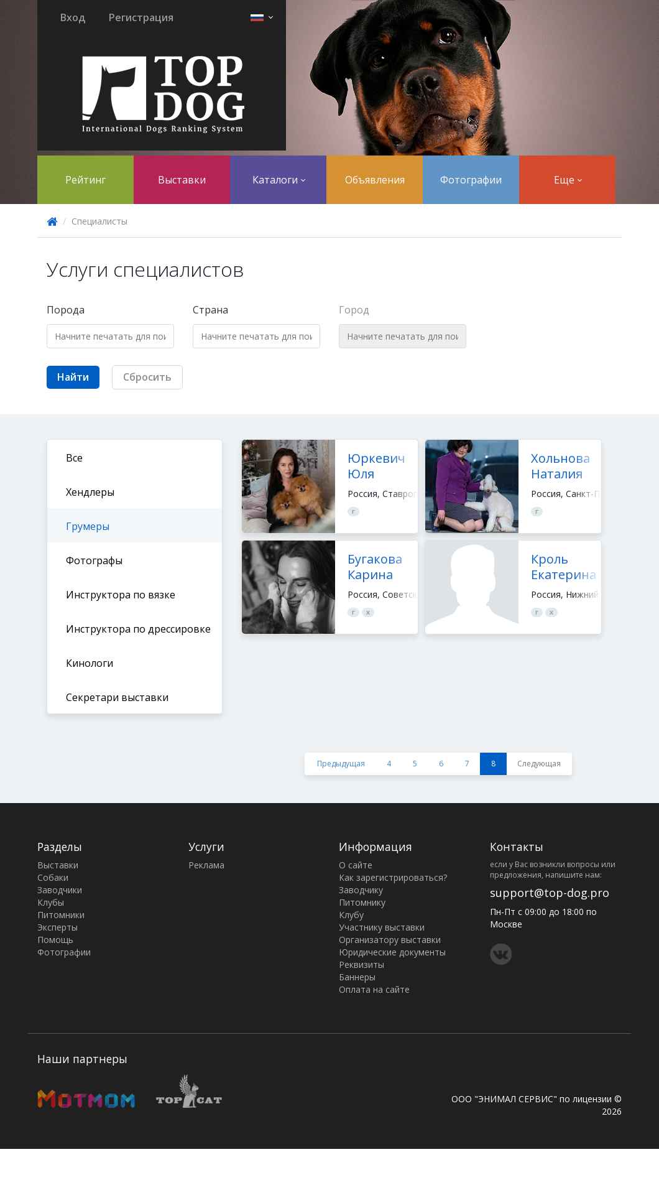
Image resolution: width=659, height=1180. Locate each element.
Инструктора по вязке (120, 595)
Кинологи (89, 663)
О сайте (355, 865)
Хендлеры (90, 492)
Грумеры (87, 526)
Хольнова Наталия (560, 466)
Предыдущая (341, 763)
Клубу (351, 915)
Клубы (50, 902)
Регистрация (141, 17)
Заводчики (59, 890)
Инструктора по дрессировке (138, 629)
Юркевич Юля (376, 466)
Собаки (52, 877)
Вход (72, 17)
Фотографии (471, 180)
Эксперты (57, 927)
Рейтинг (85, 180)
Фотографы (94, 560)
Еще (568, 180)
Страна (210, 310)
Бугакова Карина (375, 567)
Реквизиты (361, 964)
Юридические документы (392, 952)
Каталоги (278, 180)
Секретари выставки (117, 697)
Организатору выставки (390, 939)
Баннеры (357, 977)
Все (74, 458)
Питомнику (362, 902)
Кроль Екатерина (563, 567)
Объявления (375, 180)
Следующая (539, 763)
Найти (73, 377)
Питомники (61, 915)
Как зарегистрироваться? (393, 877)
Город (354, 310)
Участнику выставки (382, 927)
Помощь (55, 939)
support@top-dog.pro (549, 892)
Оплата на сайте (374, 989)
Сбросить (147, 377)
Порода (66, 310)
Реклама (206, 865)
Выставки (182, 180)
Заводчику (361, 890)
